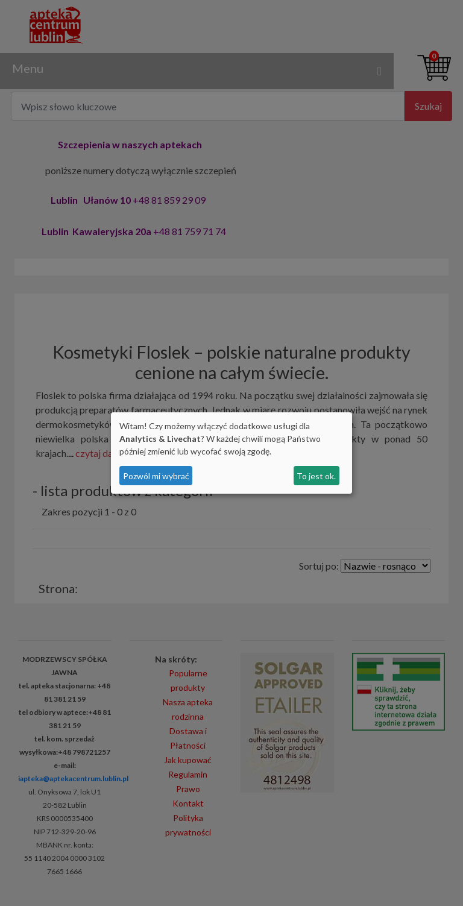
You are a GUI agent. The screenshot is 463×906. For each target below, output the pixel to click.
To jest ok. (316, 476)
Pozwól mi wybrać (156, 476)
